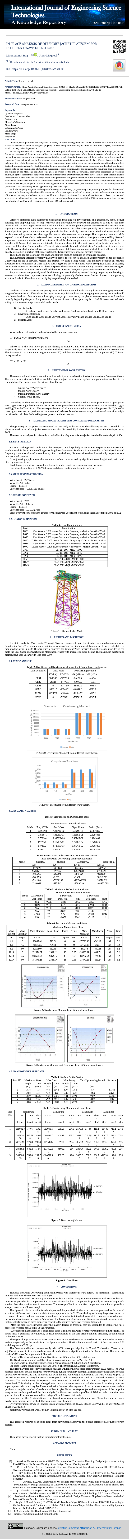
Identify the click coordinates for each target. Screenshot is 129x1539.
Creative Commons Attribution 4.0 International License (89, 1528)
